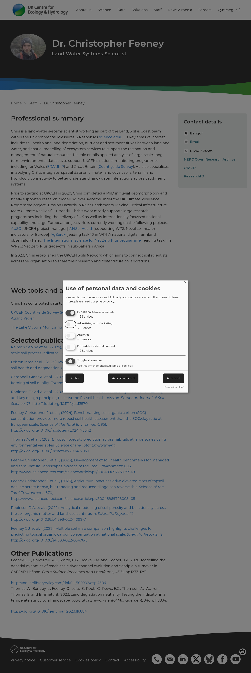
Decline (74, 378)
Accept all (173, 378)
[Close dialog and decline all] (185, 282)
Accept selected (123, 378)
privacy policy (105, 301)
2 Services (85, 317)
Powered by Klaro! (174, 387)
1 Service (84, 328)
